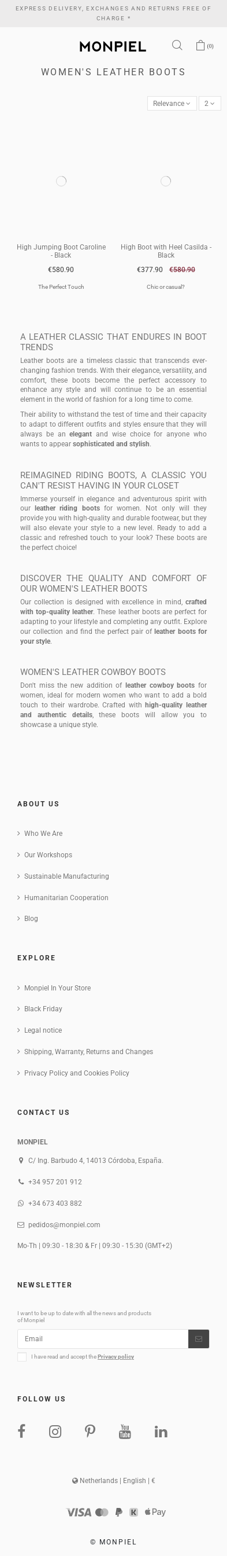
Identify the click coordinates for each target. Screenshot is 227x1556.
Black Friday (43, 1009)
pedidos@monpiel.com (64, 1225)
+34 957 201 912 (55, 1182)
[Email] (103, 1339)
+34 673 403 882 (55, 1203)
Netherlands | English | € (113, 1481)
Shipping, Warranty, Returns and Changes (88, 1052)
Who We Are (43, 834)
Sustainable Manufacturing (66, 876)
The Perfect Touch (61, 287)
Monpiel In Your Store (57, 988)
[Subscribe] (198, 1339)
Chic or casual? (166, 287)
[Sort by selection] (172, 103)
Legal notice (43, 1030)
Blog (31, 919)
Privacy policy (116, 1356)
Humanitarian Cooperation (66, 898)
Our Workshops (48, 855)
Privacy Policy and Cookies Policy (76, 1073)
